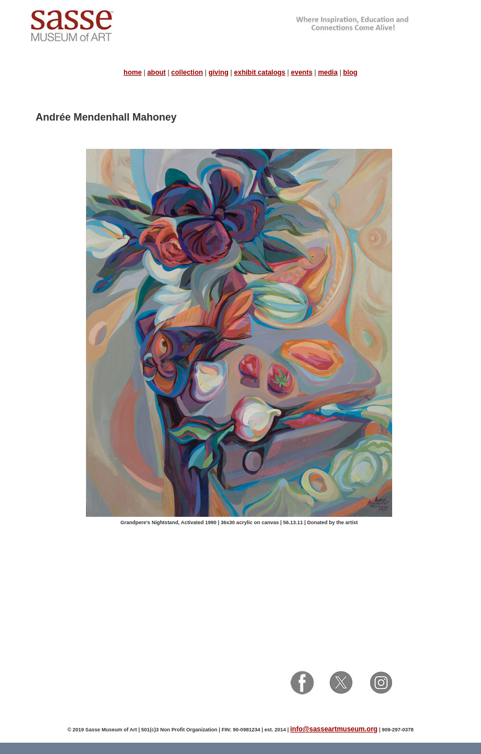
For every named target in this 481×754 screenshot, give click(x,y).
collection (187, 72)
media (328, 72)
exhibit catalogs (260, 72)
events (301, 72)
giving (218, 72)
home (132, 72)
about (156, 72)
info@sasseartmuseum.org (333, 729)
